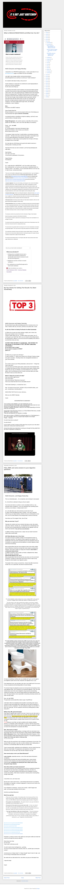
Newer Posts (7, 877)
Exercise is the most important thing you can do (20, 433)
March (48, 69)
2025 (47, 34)
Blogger (38, 888)
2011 (47, 88)
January (48, 72)
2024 (47, 35)
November (49, 44)
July (48, 62)
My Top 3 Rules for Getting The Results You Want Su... (52, 50)
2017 (47, 79)
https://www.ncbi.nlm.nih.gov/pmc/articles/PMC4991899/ (13, 822)
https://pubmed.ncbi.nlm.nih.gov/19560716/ (19, 176)
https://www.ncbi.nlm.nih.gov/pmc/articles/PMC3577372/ (13, 827)
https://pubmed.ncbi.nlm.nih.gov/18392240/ (20, 177)
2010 (47, 90)
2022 (47, 39)
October (48, 57)
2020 (47, 74)
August (48, 60)
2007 (47, 95)
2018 (47, 78)
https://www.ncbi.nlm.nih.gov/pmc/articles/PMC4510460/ (13, 830)
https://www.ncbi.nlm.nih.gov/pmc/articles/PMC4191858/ (13, 833)
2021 (47, 41)
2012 (47, 86)
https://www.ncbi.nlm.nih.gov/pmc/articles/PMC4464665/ (13, 829)
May (48, 65)
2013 (47, 84)
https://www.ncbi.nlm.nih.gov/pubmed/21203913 (12, 824)
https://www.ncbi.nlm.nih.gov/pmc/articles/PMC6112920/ (15, 179)
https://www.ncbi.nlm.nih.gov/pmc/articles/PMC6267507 (15, 180)
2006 (47, 96)
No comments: (20, 280)
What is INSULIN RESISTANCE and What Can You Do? (21, 33)
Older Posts (38, 877)
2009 (47, 91)
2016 (47, 81)
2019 (47, 76)
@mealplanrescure (9, 73)
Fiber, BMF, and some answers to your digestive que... (51, 54)
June (48, 64)
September (49, 59)
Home (22, 877)
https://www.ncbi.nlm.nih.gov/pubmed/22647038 (12, 832)
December (49, 42)
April (48, 67)
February (49, 71)
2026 (47, 32)
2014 (47, 83)
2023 (47, 37)
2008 (47, 93)
